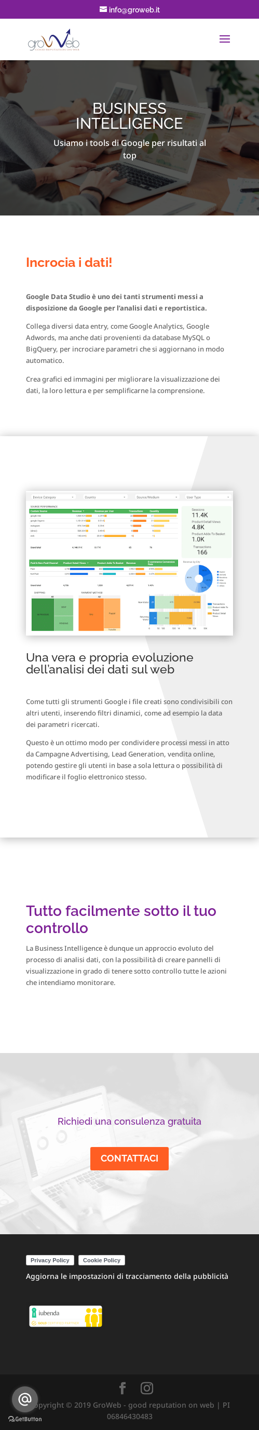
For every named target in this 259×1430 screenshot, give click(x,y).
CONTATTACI (129, 1158)
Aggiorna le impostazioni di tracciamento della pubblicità (127, 1276)
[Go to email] (25, 1399)
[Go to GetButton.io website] (25, 1419)
